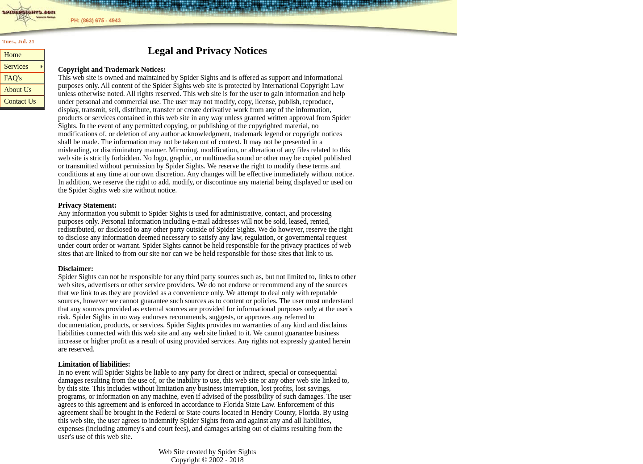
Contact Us (20, 101)
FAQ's (13, 78)
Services (16, 66)
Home (12, 55)
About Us (18, 89)
